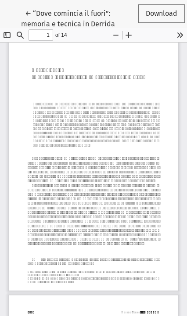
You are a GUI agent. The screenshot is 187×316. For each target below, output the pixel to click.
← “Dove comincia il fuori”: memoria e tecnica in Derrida (68, 18)
